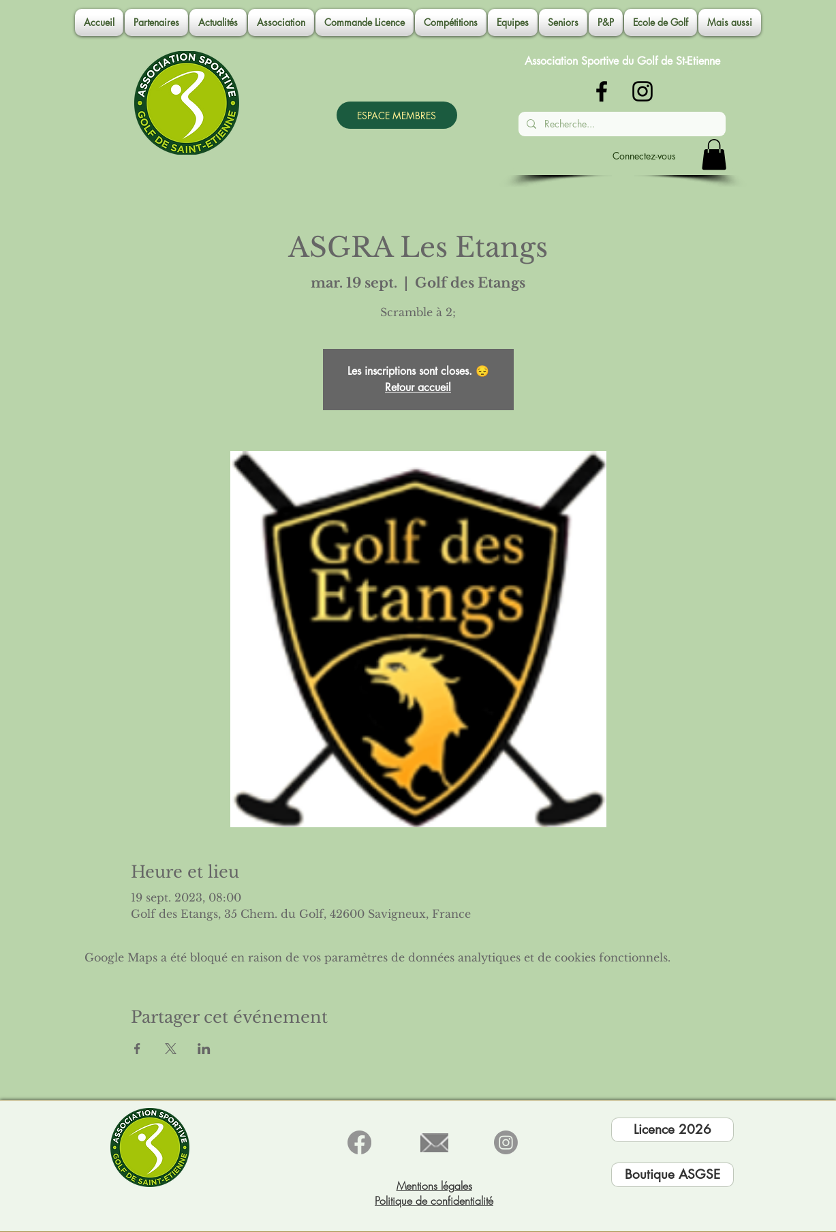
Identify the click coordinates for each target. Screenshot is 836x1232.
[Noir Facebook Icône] (601, 91)
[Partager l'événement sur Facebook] (137, 1048)
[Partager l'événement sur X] (170, 1048)
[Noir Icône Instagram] (642, 91)
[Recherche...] (620, 124)
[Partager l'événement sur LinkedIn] (204, 1048)
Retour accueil (418, 387)
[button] (281, 22)
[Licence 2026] (672, 1130)
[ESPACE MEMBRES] (397, 115)
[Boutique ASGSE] (672, 1174)
